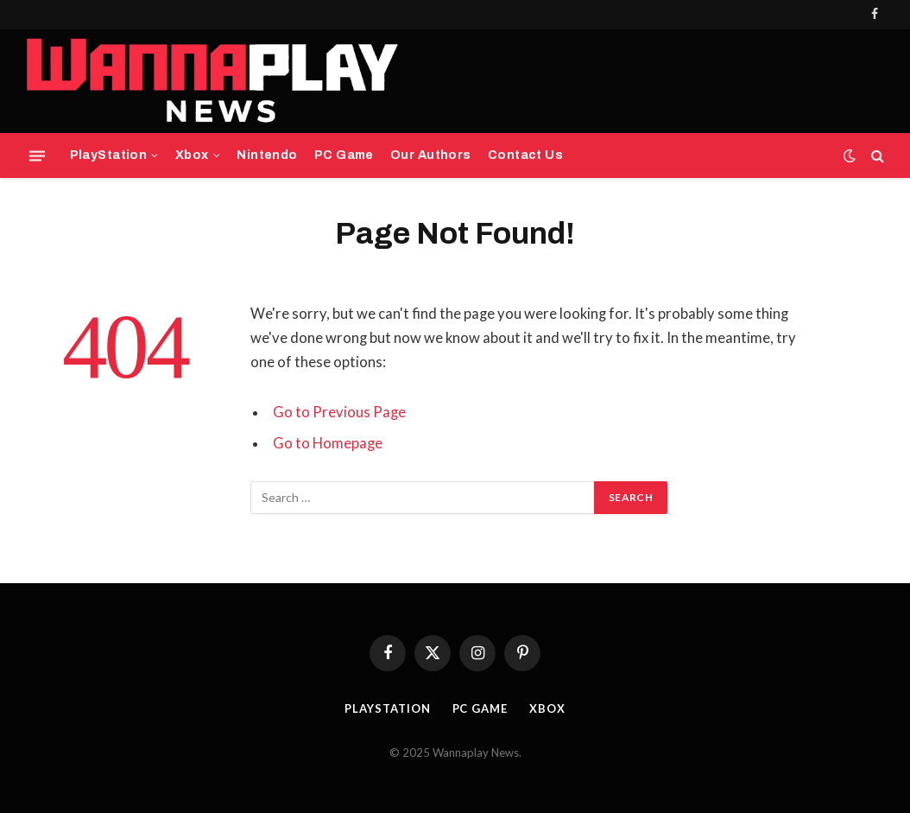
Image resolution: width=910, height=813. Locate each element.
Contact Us (525, 155)
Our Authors (430, 155)
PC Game (344, 155)
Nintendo (267, 155)
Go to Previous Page (339, 412)
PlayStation (109, 155)
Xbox (192, 155)
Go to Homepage (327, 443)
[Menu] (37, 155)
